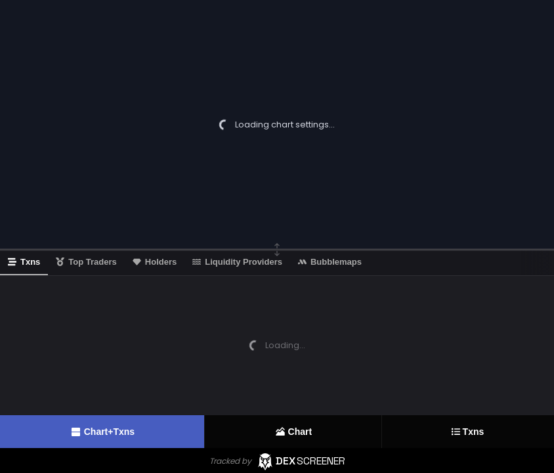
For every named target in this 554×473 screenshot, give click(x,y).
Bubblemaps (330, 262)
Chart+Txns (102, 432)
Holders (155, 262)
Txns (468, 432)
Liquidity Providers (237, 262)
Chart (293, 432)
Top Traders (86, 262)
